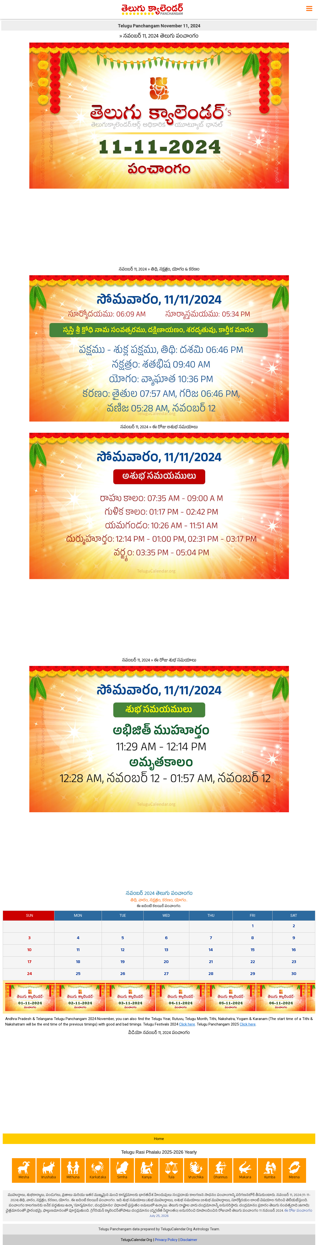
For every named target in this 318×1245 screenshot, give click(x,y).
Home (159, 1139)
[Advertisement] (159, 226)
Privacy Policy (166, 1240)
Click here (187, 1024)
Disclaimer (188, 1240)
